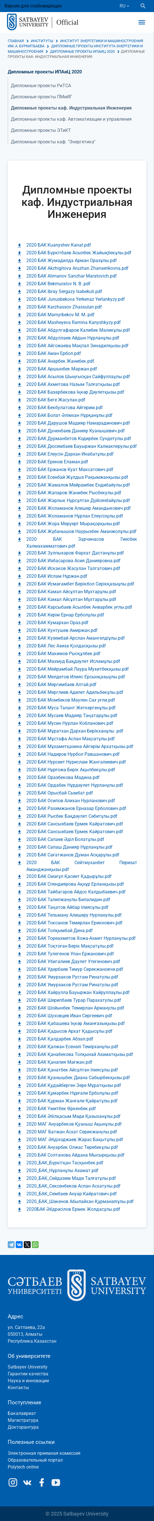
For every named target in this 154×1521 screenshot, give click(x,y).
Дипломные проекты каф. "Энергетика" (53, 142)
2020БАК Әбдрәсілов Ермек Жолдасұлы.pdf (73, 1209)
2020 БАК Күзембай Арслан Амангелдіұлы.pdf (75, 638)
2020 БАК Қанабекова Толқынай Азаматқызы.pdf (79, 1054)
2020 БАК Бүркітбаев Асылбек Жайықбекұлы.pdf (78, 252)
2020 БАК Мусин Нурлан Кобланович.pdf (69, 723)
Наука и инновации (28, 1380)
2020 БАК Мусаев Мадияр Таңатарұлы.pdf (71, 715)
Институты (42, 41)
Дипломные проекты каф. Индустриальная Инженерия (71, 108)
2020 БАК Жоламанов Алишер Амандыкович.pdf (78, 508)
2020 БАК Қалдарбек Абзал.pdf (59, 1039)
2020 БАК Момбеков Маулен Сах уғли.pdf (70, 700)
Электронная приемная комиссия (44, 1453)
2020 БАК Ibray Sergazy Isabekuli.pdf (64, 291)
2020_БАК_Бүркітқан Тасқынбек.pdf (64, 1162)
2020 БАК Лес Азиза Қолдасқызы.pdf (66, 646)
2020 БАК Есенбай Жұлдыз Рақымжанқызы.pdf (77, 477)
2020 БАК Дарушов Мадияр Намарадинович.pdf (78, 423)
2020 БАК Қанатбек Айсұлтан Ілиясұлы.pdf (72, 1070)
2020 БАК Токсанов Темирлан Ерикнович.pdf (74, 923)
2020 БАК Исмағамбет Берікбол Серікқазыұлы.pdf (80, 584)
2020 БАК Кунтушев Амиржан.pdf (62, 630)
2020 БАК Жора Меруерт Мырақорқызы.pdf (73, 523)
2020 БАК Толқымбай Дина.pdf (59, 930)
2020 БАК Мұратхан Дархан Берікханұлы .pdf (74, 731)
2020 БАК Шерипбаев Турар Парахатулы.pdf (73, 1000)
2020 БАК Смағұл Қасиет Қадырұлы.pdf (69, 876)
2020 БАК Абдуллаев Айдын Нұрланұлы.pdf (72, 338)
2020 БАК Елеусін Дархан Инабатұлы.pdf (70, 454)
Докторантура (23, 1427)
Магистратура (23, 1420)
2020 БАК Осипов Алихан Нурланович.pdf (70, 800)
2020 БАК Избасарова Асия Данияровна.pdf (73, 560)
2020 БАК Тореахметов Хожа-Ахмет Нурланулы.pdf (81, 938)
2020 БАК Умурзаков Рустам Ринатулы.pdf (72, 977)
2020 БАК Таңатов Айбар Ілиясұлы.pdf (67, 907)
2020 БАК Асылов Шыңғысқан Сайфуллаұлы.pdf (78, 376)
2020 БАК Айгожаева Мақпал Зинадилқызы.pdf (77, 345)
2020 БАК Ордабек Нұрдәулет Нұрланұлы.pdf (74, 785)
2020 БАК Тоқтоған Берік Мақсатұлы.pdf (70, 946)
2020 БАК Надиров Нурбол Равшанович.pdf (73, 754)
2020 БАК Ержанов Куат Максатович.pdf (69, 469)
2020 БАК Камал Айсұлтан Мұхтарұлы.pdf (71, 591)
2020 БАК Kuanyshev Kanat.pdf (58, 245)
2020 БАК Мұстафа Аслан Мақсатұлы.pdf (70, 738)
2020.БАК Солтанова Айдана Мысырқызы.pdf (75, 1155)
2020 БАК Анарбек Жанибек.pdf (60, 361)
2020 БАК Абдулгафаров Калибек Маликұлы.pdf (78, 330)
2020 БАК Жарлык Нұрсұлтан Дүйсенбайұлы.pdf (78, 500)
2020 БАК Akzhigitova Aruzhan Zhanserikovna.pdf (77, 268)
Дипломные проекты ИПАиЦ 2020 (82, 51)
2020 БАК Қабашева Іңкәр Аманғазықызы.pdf (75, 1023)
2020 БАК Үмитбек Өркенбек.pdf (61, 1108)
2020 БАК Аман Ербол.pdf (53, 353)
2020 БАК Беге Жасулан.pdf (55, 400)
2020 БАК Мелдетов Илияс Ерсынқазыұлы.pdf (75, 677)
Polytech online (23, 1467)
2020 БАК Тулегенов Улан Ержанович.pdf (70, 953)
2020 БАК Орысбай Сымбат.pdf (59, 793)
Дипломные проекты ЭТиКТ (41, 130)
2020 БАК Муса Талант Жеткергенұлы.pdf (71, 707)
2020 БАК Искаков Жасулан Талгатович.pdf (73, 568)
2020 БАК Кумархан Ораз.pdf (57, 622)
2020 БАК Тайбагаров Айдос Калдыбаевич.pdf (76, 892)
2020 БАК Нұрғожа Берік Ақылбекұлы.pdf (70, 769)
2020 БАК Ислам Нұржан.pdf (56, 576)
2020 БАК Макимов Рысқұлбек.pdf (63, 653)
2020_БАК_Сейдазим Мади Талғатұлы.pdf (71, 1178)
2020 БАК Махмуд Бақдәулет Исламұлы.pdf (73, 661)
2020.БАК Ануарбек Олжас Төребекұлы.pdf (72, 1147)
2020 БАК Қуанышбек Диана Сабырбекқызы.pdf (78, 1077)
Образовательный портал (35, 1460)
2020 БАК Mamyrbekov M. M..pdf (60, 314)
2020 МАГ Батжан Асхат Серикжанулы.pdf (71, 1132)
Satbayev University (28, 1367)
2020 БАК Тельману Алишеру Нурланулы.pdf (74, 915)
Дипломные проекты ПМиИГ (41, 96)
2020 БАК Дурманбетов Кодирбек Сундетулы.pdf (78, 438)
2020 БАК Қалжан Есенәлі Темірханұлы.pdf (72, 1046)
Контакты (18, 1387)
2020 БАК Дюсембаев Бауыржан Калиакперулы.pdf (81, 446)
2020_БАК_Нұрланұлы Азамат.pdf (62, 1170)
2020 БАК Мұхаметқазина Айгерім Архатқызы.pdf (79, 746)
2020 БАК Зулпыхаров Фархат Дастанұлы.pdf (75, 553)
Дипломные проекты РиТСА (41, 85)
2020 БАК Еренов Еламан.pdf (57, 461)
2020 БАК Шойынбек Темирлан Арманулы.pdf (75, 1008)
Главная (16, 41)
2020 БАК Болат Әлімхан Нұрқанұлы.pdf (69, 415)
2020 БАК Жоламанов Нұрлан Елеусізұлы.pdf (74, 516)
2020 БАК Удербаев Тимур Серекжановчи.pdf (74, 969)
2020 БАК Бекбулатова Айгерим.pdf (64, 407)
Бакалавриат (22, 1413)
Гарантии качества (28, 1373)
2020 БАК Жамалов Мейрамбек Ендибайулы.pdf (78, 485)
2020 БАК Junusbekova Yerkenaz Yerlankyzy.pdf (75, 299)
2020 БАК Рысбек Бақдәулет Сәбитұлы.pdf (71, 816)
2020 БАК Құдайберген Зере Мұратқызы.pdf (73, 1085)
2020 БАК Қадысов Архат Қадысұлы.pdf (69, 1031)
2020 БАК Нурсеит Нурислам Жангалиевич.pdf (76, 762)
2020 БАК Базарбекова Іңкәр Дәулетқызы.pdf (75, 392)
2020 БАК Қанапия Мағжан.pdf (59, 1062)
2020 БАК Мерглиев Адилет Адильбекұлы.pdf (74, 692)
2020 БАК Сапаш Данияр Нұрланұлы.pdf (69, 847)
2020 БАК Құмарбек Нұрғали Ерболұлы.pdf (72, 1093)
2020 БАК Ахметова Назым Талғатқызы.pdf (73, 384)
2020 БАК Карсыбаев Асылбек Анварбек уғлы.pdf (79, 607)
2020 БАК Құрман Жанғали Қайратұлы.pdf (72, 1101)
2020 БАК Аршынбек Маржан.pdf (61, 369)
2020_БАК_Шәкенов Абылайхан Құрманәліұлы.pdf (80, 1201)
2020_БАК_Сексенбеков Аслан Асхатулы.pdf (73, 1186)
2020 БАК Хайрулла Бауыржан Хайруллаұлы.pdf (78, 992)
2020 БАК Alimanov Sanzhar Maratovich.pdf (71, 276)
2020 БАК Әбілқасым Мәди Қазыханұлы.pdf (73, 1116)
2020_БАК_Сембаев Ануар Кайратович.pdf (71, 1193)
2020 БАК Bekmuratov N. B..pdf (58, 283)
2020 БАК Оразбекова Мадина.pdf (63, 777)
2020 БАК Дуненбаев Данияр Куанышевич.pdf (75, 431)
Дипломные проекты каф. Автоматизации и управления (71, 119)
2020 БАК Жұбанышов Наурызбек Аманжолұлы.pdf (81, 531)
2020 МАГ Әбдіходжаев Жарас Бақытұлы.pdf (74, 1139)
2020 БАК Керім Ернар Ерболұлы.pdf (65, 615)
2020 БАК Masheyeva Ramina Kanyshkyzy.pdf (73, 322)
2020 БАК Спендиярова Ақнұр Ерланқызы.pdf (75, 884)
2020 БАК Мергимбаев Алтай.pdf (61, 684)
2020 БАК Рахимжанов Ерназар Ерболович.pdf (76, 808)
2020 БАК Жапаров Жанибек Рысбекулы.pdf (73, 492)
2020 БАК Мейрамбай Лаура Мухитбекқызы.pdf (77, 669)
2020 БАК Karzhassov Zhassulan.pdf (64, 307)
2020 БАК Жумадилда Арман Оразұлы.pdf (71, 260)
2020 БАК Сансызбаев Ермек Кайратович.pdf (74, 824)
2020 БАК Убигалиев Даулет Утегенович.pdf (73, 961)
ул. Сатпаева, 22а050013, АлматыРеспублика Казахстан (32, 1334)
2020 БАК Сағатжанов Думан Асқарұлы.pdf (72, 855)
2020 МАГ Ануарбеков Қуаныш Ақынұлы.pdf (74, 1124)
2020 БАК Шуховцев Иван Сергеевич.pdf (69, 1015)
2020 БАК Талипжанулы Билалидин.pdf (68, 899)
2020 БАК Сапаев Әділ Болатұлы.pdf (65, 839)
